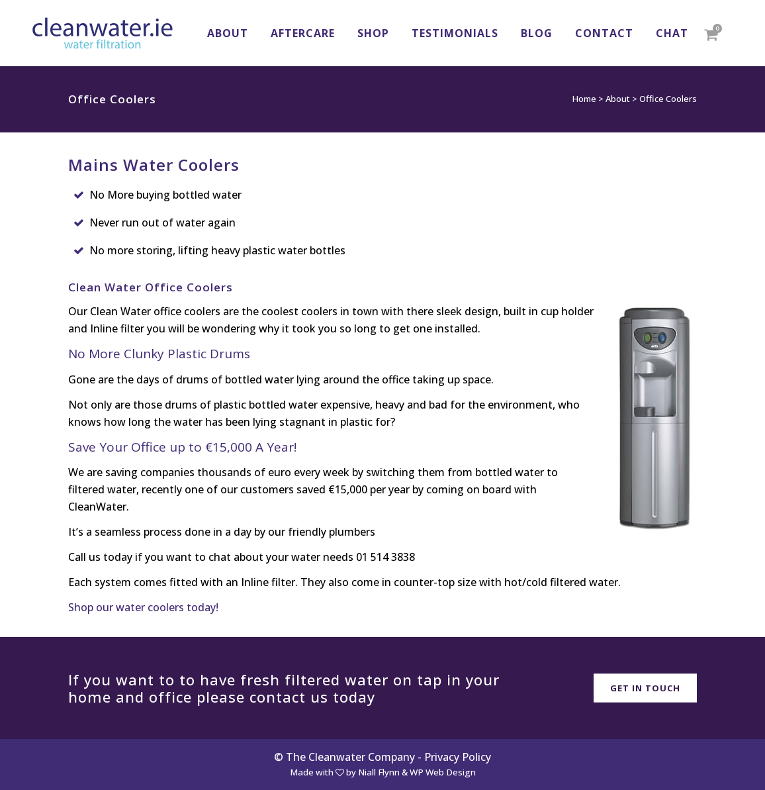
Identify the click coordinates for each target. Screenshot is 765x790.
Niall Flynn (379, 772)
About (618, 99)
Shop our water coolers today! (143, 607)
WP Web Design (443, 772)
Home (584, 99)
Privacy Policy (457, 757)
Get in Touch (645, 687)
